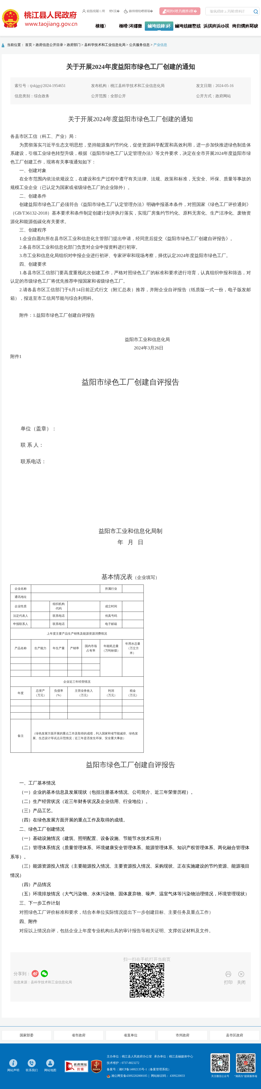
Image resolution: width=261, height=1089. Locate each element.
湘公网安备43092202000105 (127, 1076)
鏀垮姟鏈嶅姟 (188, 26)
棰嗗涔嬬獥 (130, 26)
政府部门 (74, 45)
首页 (28, 45)
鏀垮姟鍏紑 (159, 26)
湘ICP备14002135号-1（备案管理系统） (145, 1069)
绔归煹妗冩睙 (245, 26)
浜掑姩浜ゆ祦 (216, 26)
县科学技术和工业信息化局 (104, 45)
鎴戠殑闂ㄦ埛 (93, 11)
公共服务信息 (139, 45)
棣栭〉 (101, 26)
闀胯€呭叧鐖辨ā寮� (180, 11)
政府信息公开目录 (49, 45)
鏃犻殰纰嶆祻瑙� (138, 11)
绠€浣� (114, 11)
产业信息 (160, 45)
